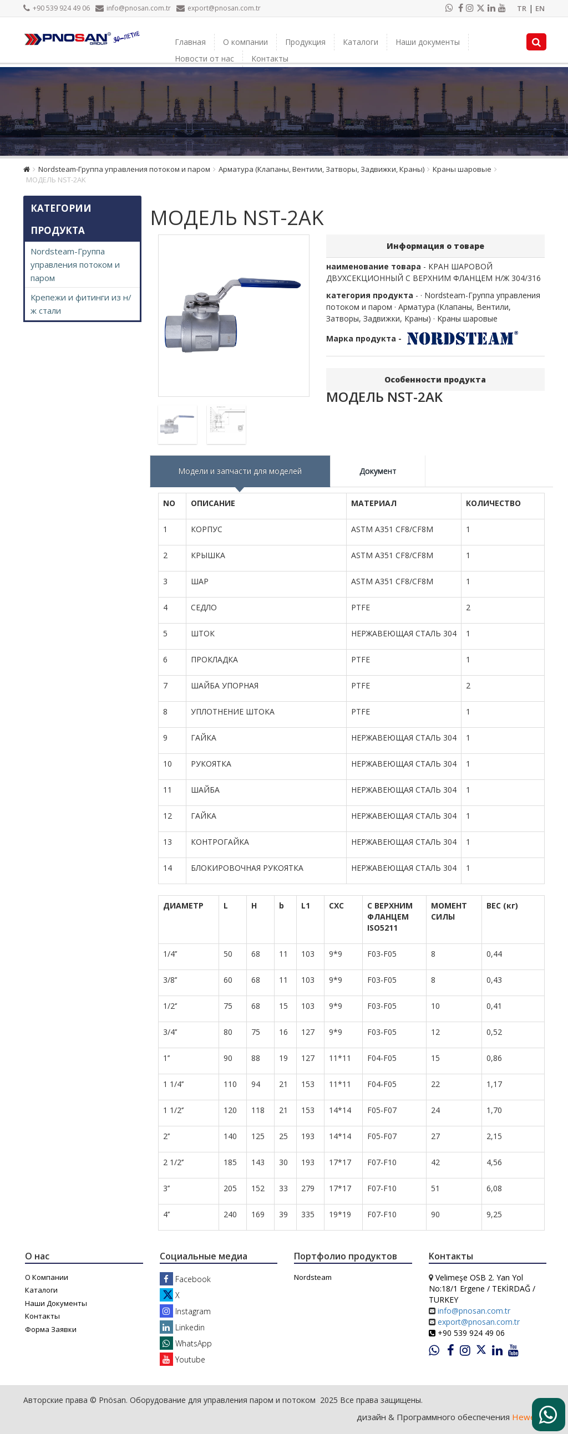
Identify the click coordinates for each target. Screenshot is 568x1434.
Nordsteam (313, 1277)
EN (540, 8)
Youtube (182, 1359)
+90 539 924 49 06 (56, 8)
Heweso (528, 1416)
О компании (245, 42)
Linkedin (182, 1327)
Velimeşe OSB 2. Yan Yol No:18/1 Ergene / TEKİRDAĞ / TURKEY (482, 1288)
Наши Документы (56, 1303)
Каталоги (360, 42)
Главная (190, 42)
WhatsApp (186, 1343)
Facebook (185, 1279)
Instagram (185, 1311)
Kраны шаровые (462, 169)
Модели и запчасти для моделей (240, 471)
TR (521, 8)
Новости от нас (204, 58)
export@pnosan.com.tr (218, 8)
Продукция (305, 42)
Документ (378, 471)
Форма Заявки (51, 1329)
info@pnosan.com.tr (133, 8)
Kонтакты (269, 58)
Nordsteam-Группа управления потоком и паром (124, 169)
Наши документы (427, 42)
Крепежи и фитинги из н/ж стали (81, 304)
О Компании (46, 1277)
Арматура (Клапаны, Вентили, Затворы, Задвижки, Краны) (321, 169)
